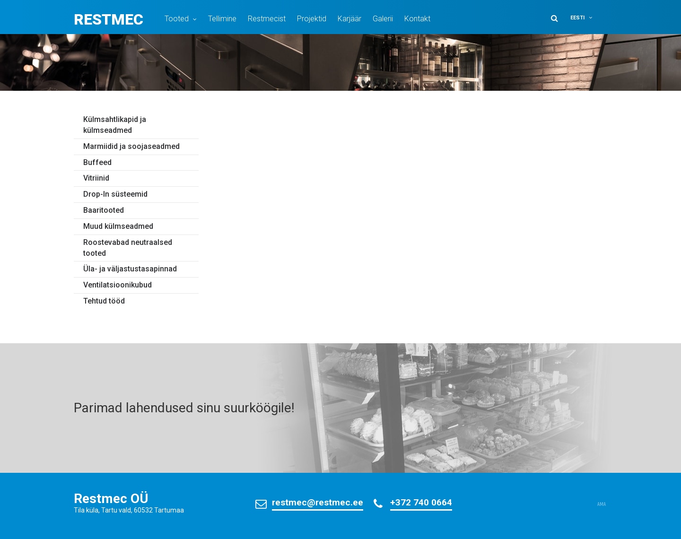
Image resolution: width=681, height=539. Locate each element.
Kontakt (417, 18)
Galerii (383, 18)
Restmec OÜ (111, 498)
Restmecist (267, 18)
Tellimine (222, 18)
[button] (587, 18)
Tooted (177, 18)
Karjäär (349, 18)
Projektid (311, 18)
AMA (601, 504)
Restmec (108, 19)
